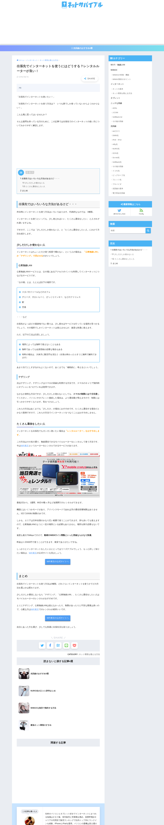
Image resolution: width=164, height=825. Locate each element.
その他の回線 (117, 122)
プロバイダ (116, 185)
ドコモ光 (116, 172)
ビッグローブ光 (118, 176)
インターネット (118, 84)
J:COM (115, 113)
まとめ (24, 191)
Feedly (141, 212)
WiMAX (114, 70)
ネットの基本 (117, 89)
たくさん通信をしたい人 (34, 187)
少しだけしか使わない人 (34, 183)
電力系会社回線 (118, 194)
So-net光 (115, 158)
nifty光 (115, 145)
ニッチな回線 (117, 104)
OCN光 (115, 154)
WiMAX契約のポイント (121, 80)
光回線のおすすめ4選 (82, 48)
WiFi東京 (25, 446)
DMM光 (115, 136)
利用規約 (88, 818)
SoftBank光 (117, 163)
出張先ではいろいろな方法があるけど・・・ (40, 179)
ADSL (114, 109)
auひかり (116, 132)
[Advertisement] (82, 27)
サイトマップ (100, 818)
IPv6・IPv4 (116, 141)
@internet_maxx (119, 212)
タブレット (116, 98)
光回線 (114, 127)
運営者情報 (62, 818)
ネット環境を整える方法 (89, 655)
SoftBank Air (117, 118)
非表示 (30, 172)
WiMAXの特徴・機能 (120, 75)
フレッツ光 (116, 180)
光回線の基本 (117, 189)
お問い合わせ (76, 818)
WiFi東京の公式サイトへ (58, 562)
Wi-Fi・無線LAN (118, 65)
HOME (82, 813)
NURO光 (115, 149)
